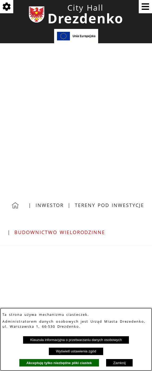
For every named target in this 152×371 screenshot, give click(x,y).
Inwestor (50, 205)
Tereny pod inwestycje (109, 205)
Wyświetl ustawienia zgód (76, 351)
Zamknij (119, 363)
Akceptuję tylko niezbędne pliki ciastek (59, 363)
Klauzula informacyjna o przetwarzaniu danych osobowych (76, 340)
